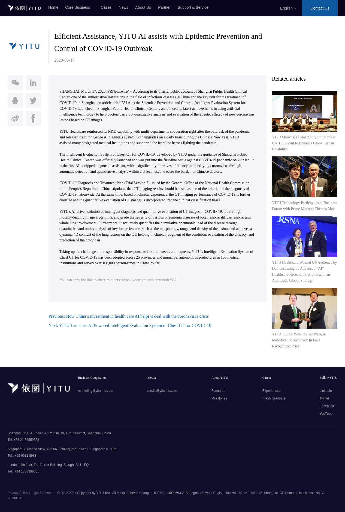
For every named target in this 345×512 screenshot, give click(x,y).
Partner (165, 8)
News (124, 8)
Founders (218, 391)
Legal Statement (43, 493)
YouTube (326, 414)
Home (53, 8)
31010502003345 (249, 493)
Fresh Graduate (273, 398)
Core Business (77, 8)
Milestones (219, 398)
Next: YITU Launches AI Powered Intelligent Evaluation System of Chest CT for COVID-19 (130, 325)
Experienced (271, 391)
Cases (106, 8)
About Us (144, 8)
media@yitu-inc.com (162, 391)
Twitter (324, 398)
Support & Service (193, 8)
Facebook (327, 406)
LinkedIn (326, 391)
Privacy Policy (18, 493)
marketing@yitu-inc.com (95, 391)
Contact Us (318, 8)
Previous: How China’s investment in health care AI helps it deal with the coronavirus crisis (128, 316)
